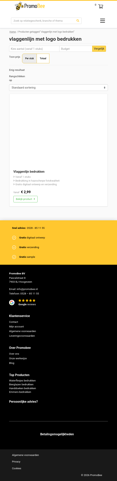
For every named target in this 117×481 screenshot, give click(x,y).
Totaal (43, 58)
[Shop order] (58, 87)
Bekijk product (25, 199)
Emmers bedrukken (20, 392)
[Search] (42, 21)
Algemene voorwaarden (22, 331)
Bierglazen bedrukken (21, 384)
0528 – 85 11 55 (29, 293)
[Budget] (75, 49)
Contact (13, 321)
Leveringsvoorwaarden (22, 335)
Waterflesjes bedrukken (22, 380)
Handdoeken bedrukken (22, 388)
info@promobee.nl (27, 289)
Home (12, 31)
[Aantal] (34, 49)
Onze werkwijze (18, 358)
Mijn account (16, 326)
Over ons (14, 353)
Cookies (16, 468)
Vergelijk (99, 48)
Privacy (16, 461)
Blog (11, 363)
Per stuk (29, 58)
